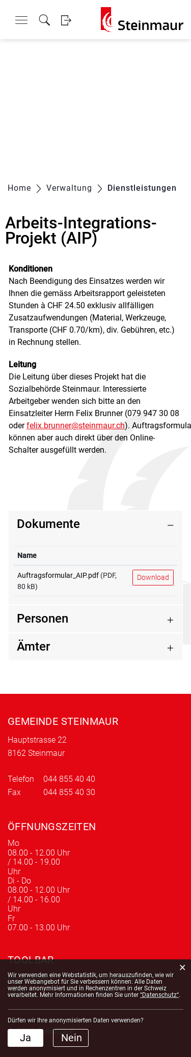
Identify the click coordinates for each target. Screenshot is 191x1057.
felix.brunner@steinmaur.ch (75, 425)
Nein (71, 1038)
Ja (25, 1038)
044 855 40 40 (69, 779)
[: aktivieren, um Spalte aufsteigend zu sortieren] (153, 556)
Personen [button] (42, 618)
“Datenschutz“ (159, 995)
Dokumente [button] (48, 524)
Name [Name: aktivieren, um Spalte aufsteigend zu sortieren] (27, 555)
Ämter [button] (33, 646)
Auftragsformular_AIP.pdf (58, 575)
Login (66, 20)
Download (153, 577)
